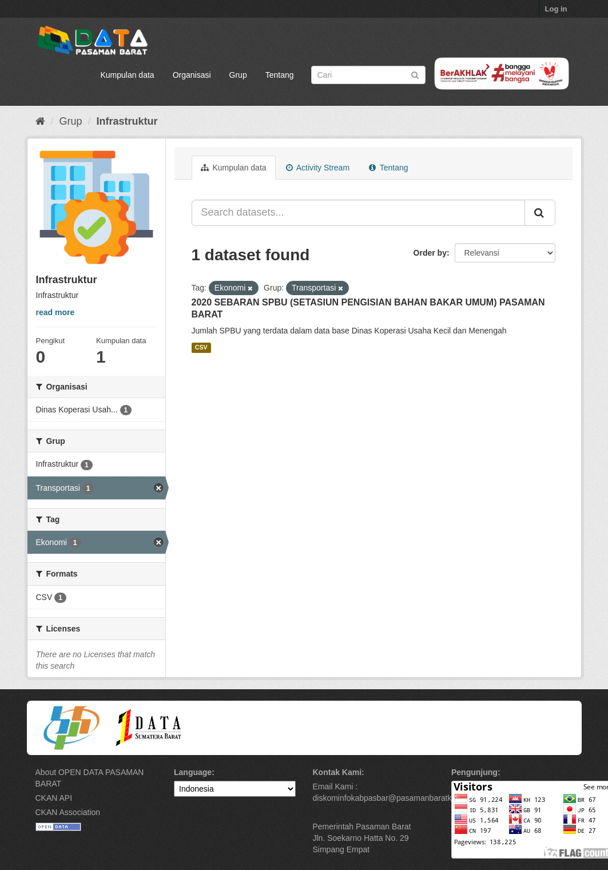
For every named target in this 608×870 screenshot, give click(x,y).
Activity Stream (317, 167)
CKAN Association (68, 812)
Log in (556, 9)
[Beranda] (40, 121)
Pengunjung (474, 772)
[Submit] (415, 74)
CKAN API (54, 798)
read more (55, 312)
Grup (238, 75)
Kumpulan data (127, 75)
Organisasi (192, 75)
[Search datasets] (368, 75)
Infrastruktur (127, 121)
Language (193, 772)
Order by (430, 252)
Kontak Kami (337, 772)
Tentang (279, 75)
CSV (201, 347)
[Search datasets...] (358, 213)
